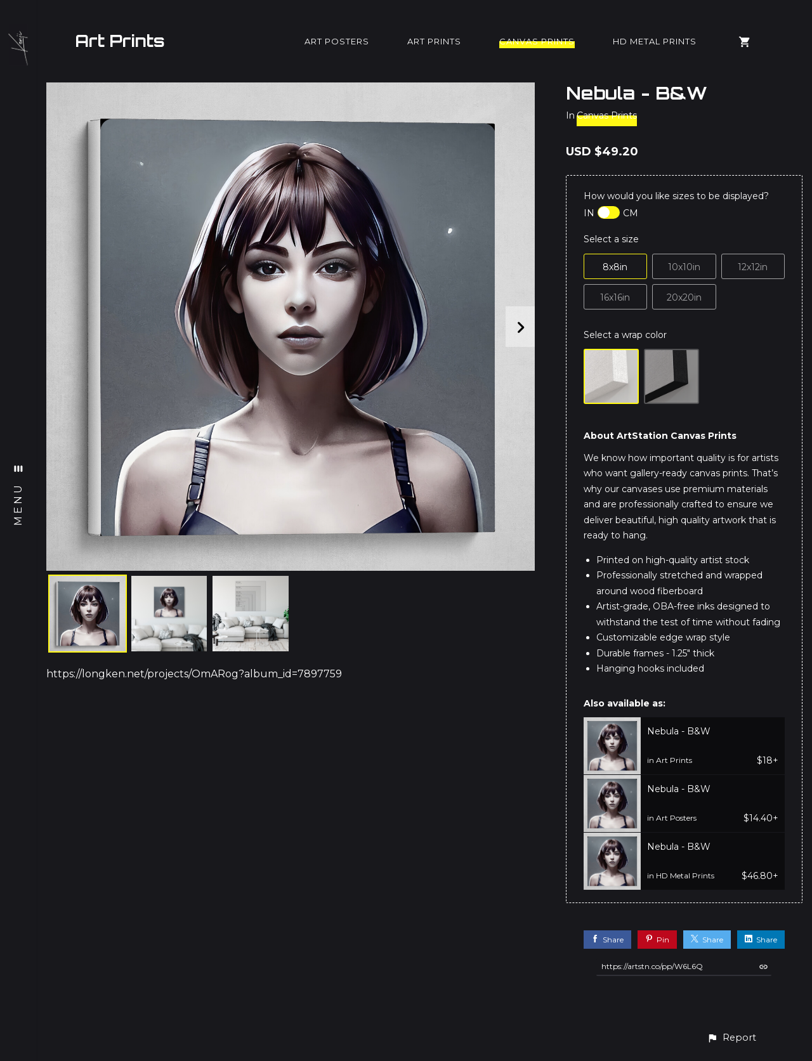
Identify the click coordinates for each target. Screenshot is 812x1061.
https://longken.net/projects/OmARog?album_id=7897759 (194, 674)
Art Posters (336, 41)
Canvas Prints (537, 41)
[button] (731, 1038)
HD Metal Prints (655, 41)
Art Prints (120, 40)
